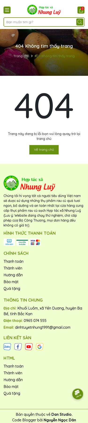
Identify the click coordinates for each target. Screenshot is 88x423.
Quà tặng (12, 288)
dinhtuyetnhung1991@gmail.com (42, 327)
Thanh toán (13, 261)
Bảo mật (11, 281)
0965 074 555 (35, 320)
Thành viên (13, 268)
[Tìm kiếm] (79, 22)
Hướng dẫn (13, 275)
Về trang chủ (44, 149)
